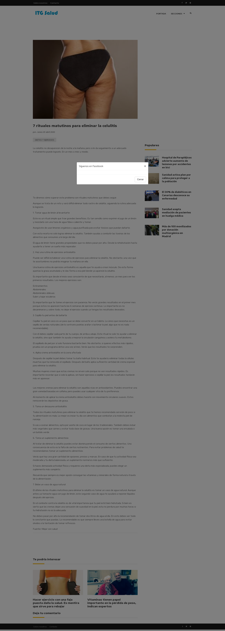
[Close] (145, 166)
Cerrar (140, 179)
